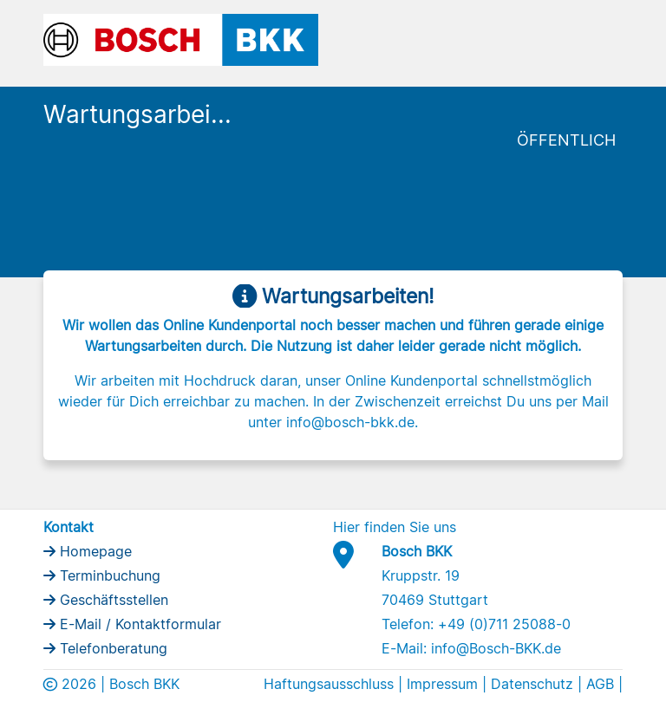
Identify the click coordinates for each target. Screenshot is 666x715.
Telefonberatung (111, 648)
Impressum (442, 683)
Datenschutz (532, 683)
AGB (600, 683)
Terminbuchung (108, 575)
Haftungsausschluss (329, 683)
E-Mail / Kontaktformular (138, 624)
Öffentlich (566, 140)
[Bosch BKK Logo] (180, 38)
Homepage (94, 551)
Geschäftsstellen (112, 599)
